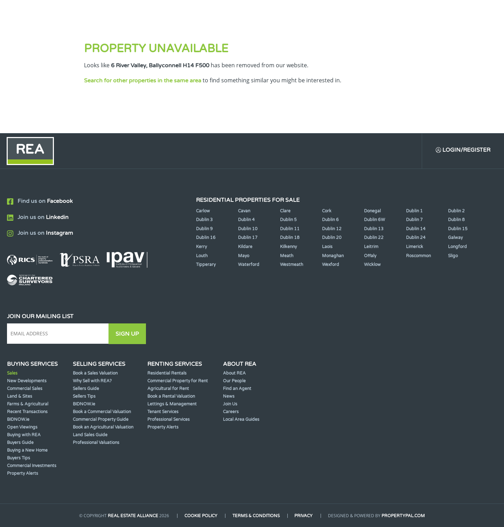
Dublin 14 (416, 228)
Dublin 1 (414, 210)
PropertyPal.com (404, 515)
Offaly (370, 255)
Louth (202, 255)
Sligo (453, 255)
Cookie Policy (200, 516)
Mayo (243, 255)
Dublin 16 (206, 237)
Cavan (244, 210)
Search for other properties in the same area (142, 80)
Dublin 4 (246, 220)
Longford (457, 247)
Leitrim (371, 247)
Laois (327, 247)
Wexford (330, 264)
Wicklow (372, 264)
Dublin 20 (332, 237)
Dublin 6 (330, 220)
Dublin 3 (204, 220)
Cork (326, 210)
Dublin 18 (290, 237)
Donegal (372, 210)
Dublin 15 (458, 228)
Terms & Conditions (256, 516)
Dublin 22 (374, 237)
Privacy (304, 516)
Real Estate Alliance (132, 515)
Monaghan (333, 255)
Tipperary (206, 264)
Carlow (203, 210)
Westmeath (291, 264)
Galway (455, 237)
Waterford (248, 264)
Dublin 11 (290, 228)
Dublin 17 (248, 237)
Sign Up (129, 333)
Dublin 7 (414, 220)
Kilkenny (288, 247)
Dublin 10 (248, 228)
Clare (285, 210)
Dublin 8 (456, 220)
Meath (286, 255)
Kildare (245, 247)
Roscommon (418, 255)
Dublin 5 (288, 220)
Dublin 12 (332, 228)
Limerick (414, 247)
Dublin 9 (204, 228)
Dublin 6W (374, 220)
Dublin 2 (456, 210)
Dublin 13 (374, 228)
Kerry (201, 247)
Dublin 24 (416, 237)
